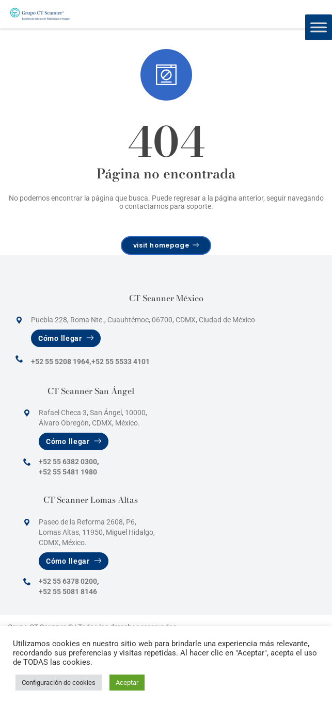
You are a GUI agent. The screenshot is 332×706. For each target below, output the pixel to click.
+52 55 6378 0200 (68, 581)
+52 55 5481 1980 (68, 472)
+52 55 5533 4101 (120, 361)
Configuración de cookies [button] (59, 682)
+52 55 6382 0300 (68, 461)
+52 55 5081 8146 (68, 591)
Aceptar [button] (127, 682)
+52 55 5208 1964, (61, 361)
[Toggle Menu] (318, 27)
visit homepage (166, 245)
